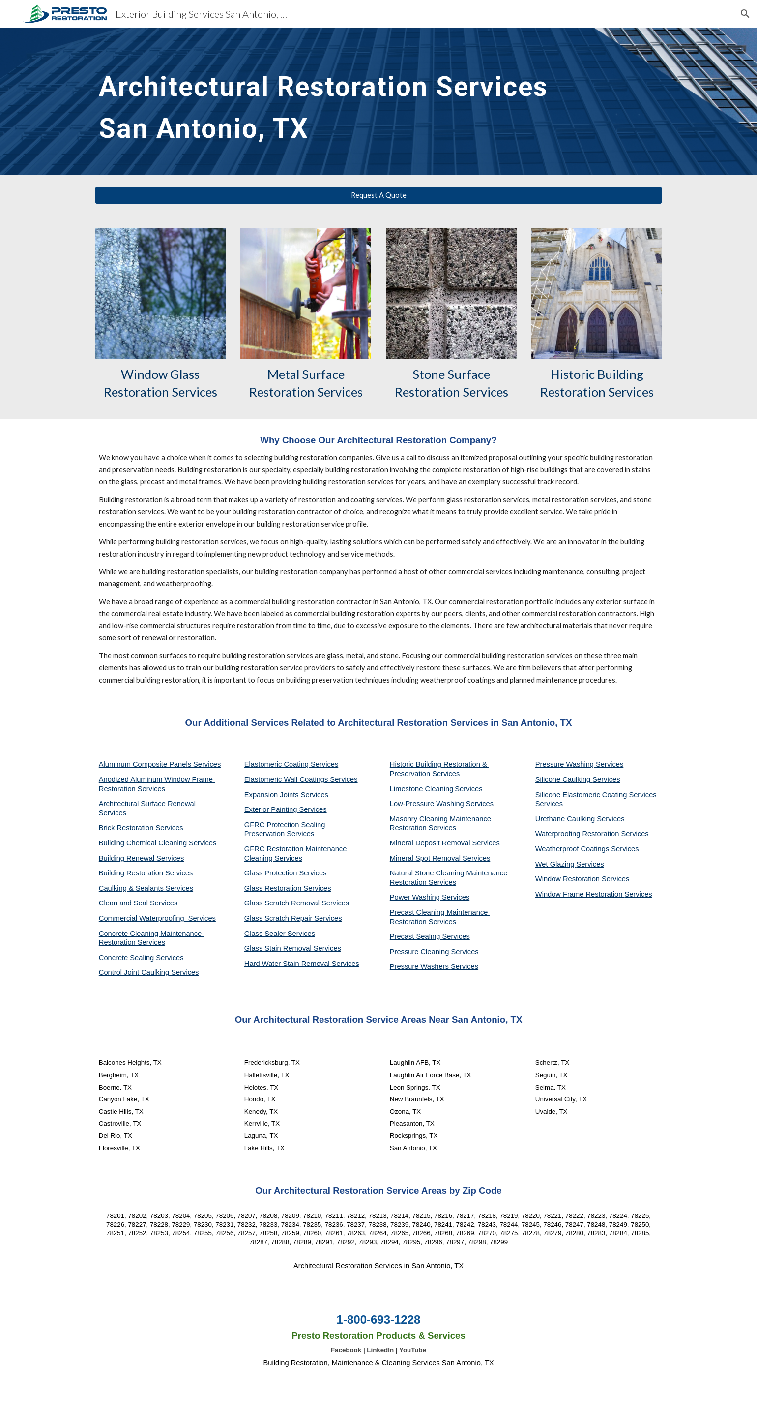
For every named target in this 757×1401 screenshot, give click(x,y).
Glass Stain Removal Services (292, 948)
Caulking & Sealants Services (146, 888)
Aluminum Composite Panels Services (160, 764)
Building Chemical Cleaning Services (158, 843)
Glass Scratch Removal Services (296, 903)
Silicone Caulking (564, 779)
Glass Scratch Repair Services (293, 918)
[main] (330, 101)
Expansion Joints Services (286, 795)
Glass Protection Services (285, 873)
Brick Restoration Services (141, 828)
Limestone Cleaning (422, 789)
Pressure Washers (420, 966)
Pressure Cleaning (420, 952)
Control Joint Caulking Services (149, 972)
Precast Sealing (416, 936)
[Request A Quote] (378, 195)
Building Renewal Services (141, 858)
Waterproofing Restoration (578, 834)
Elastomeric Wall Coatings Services (301, 779)
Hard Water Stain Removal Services (301, 963)
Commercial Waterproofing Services (157, 918)
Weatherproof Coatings (573, 849)
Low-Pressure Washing (428, 804)
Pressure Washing (565, 764)
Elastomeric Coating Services (291, 764)
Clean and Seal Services (138, 903)
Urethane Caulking (566, 819)
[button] (745, 14)
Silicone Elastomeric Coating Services (596, 795)
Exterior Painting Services (285, 809)
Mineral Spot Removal (426, 858)
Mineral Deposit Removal (431, 843)
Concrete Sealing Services (141, 958)
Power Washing (416, 897)
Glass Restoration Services (287, 888)
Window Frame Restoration (580, 894)
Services (468, 789)
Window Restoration (568, 879)
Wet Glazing (556, 864)
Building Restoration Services (146, 873)
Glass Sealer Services (279, 933)
